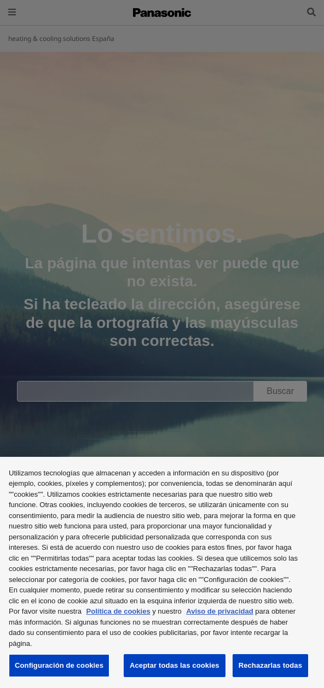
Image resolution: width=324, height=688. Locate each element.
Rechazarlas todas (270, 665)
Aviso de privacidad (219, 611)
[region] (162, 572)
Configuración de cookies (59, 665)
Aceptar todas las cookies (174, 665)
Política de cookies (118, 611)
